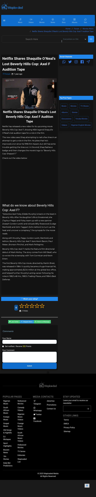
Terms (66, 420)
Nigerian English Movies (81, 125)
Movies (73, 106)
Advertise (50, 401)
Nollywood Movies (22, 402)
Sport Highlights (7, 444)
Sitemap (67, 431)
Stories (74, 112)
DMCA (66, 424)
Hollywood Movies (22, 446)
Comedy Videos (21, 408)
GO (91, 39)
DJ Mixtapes (7, 438)
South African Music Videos (20, 437)
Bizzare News (6, 451)
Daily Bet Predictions (7, 464)
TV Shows (85, 106)
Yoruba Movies (81, 119)
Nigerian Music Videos (21, 417)
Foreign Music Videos (21, 426)
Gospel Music (6, 424)
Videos (64, 125)
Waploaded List (22, 460)
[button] (4, 20)
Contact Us (51, 409)
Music (64, 106)
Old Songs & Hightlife (7, 431)
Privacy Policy (69, 427)
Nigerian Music (6, 402)
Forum (6, 74)
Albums (65, 112)
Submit (29, 366)
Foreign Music (6, 418)
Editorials (21, 455)
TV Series (21, 451)
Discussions (66, 119)
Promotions (51, 405)
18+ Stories (6, 457)
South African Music (6, 410)
